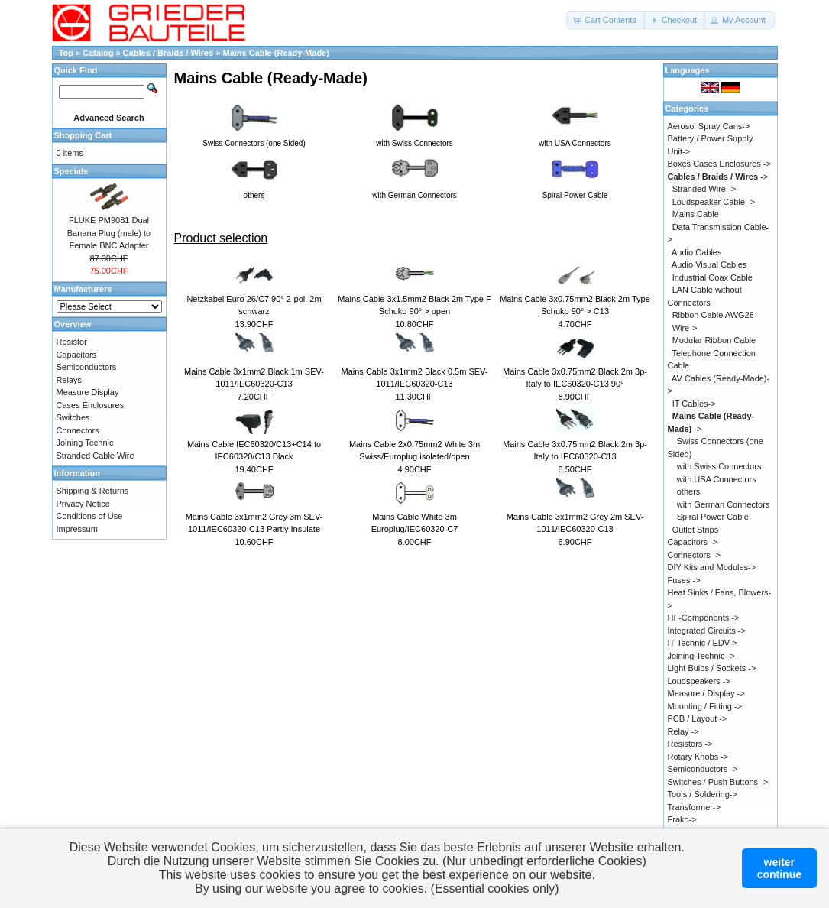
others (689, 491)
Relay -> (683, 731)
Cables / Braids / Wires (169, 52)
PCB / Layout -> (697, 718)
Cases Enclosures (91, 405)
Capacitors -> (693, 541)
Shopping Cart (83, 135)
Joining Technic (85, 442)
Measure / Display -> (706, 693)
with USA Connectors (716, 479)
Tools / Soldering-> (702, 794)
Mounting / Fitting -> (705, 706)
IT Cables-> (694, 403)
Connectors (78, 430)
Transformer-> (694, 807)
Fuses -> (684, 580)
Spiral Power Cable (713, 516)
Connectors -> (694, 554)
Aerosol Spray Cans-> (709, 126)
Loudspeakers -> (699, 681)
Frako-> (682, 819)
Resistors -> (690, 743)
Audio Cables (696, 252)
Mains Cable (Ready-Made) (276, 52)
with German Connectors (723, 504)
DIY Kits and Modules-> (712, 567)
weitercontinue (779, 868)
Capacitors (77, 354)
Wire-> (685, 327)
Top (66, 52)
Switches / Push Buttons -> (718, 781)
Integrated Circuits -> (707, 630)
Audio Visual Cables (709, 264)
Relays (70, 379)
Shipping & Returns (93, 490)
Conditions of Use (90, 515)
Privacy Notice (83, 503)
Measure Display (88, 392)
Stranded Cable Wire (95, 455)
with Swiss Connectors (719, 466)
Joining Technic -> (701, 655)
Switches (73, 417)
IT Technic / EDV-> (702, 642)
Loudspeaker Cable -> (714, 201)
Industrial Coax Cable (712, 277)
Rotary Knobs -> (698, 756)
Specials (71, 171)
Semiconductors (87, 366)
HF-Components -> (704, 617)
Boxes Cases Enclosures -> (719, 163)
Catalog (98, 52)
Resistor (72, 341)
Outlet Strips (695, 529)
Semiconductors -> (703, 768)
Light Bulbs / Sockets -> (712, 668)
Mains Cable (695, 214)
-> (718, 176)
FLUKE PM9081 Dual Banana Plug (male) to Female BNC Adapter (109, 233)
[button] (606, 20)
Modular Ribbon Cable (714, 340)
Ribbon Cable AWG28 (713, 314)
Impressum (77, 528)
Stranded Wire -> (704, 188)
